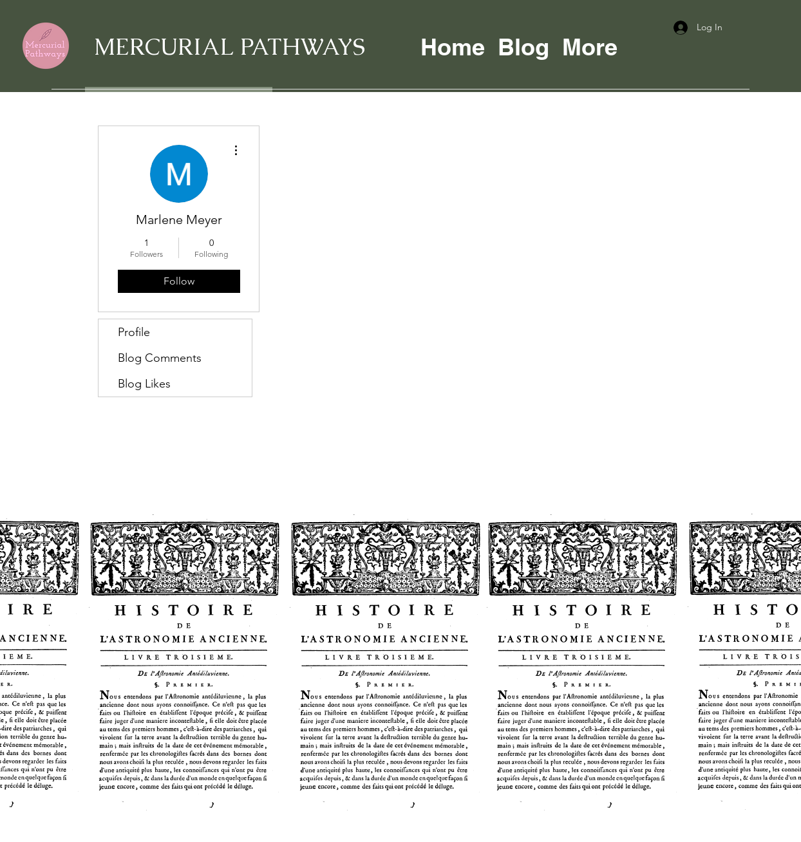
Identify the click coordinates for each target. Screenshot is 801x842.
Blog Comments (160, 358)
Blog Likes (144, 384)
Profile (134, 332)
